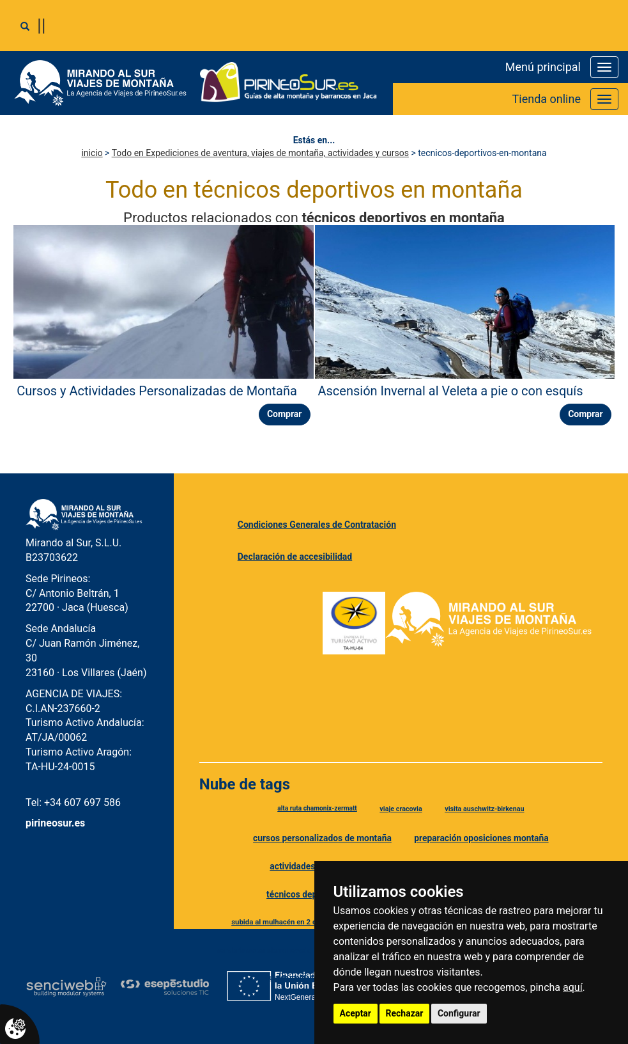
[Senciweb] (66, 986)
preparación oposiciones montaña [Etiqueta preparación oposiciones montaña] (481, 838)
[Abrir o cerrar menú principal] (604, 67)
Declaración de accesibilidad (295, 556)
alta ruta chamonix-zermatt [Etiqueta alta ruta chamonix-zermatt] (317, 808)
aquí (573, 987)
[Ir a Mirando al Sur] (105, 83)
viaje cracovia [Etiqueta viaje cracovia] (400, 809)
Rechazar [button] (405, 1013)
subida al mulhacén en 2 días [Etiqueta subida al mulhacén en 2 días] (278, 921)
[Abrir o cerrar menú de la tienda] (604, 99)
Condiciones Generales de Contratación (317, 524)
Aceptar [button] (356, 1013)
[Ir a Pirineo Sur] (289, 83)
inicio (91, 153)
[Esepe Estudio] (164, 987)
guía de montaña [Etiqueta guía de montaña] (291, 978)
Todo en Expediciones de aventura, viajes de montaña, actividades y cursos (260, 153)
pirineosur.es (55, 823)
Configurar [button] (459, 1013)
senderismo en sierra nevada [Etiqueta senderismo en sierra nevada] (263, 949)
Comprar (284, 414)
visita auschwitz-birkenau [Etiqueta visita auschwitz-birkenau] (484, 809)
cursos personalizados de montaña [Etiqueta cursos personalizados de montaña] (322, 838)
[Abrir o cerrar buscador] (25, 26)
